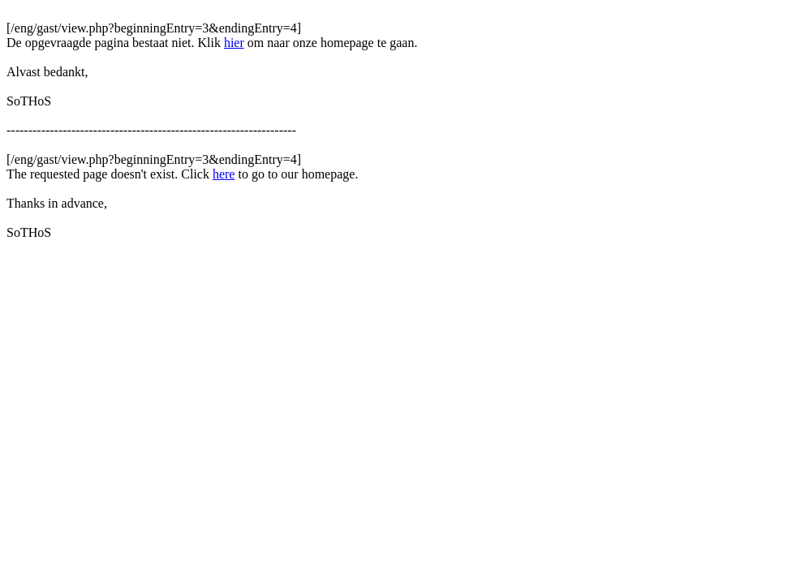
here (224, 174)
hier (234, 42)
